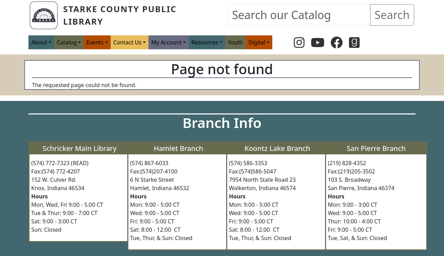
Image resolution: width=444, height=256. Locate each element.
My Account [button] (166, 42)
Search (392, 14)
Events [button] (94, 42)
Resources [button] (204, 42)
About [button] (39, 42)
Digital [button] (256, 42)
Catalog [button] (67, 42)
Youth (235, 42)
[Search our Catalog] (299, 15)
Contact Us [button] (127, 42)
